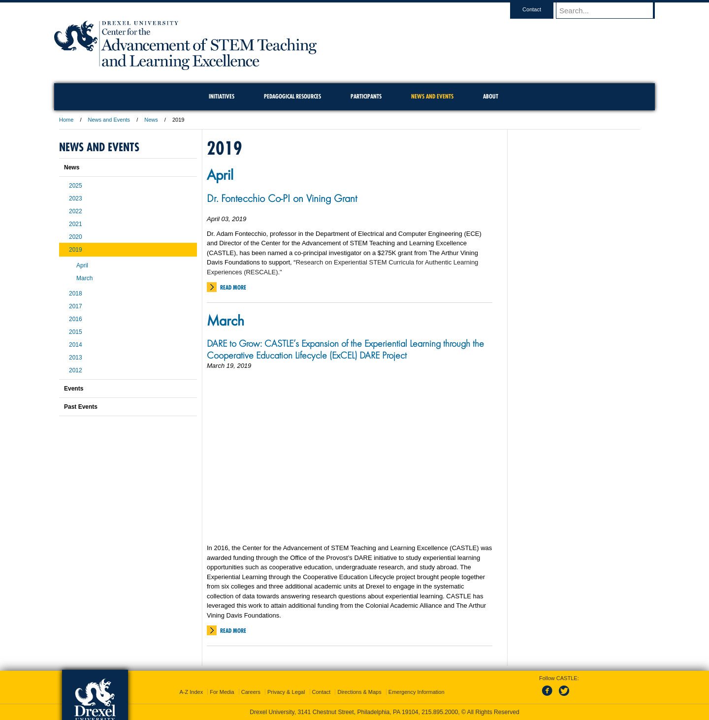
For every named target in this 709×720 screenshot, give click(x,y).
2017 (75, 306)
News (151, 120)
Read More (233, 287)
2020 (75, 236)
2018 (75, 293)
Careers (250, 692)
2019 (75, 249)
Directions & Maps (359, 692)
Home (66, 120)
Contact (541, 9)
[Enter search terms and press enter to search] (610, 10)
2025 (75, 185)
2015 (75, 331)
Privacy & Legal (286, 692)
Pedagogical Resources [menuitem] (292, 96)
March (225, 320)
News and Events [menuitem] (432, 96)
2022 (75, 211)
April (220, 174)
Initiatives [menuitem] (221, 96)
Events (73, 388)
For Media (222, 692)
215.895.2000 (439, 712)
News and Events (109, 120)
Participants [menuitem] (366, 96)
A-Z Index (191, 692)
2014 (75, 344)
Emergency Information (416, 692)
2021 (75, 224)
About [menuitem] (490, 96)
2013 (75, 357)
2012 (75, 370)
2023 (75, 198)
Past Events (80, 406)
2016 (75, 319)
